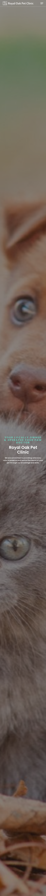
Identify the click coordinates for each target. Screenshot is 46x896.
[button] (41, 3)
